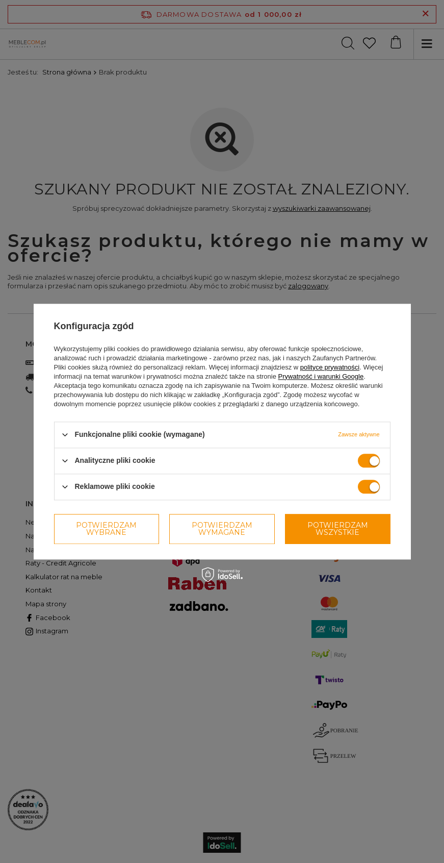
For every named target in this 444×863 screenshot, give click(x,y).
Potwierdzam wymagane (222, 529)
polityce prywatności (329, 367)
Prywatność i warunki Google (321, 376)
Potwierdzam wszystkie (337, 529)
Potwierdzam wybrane (106, 529)
